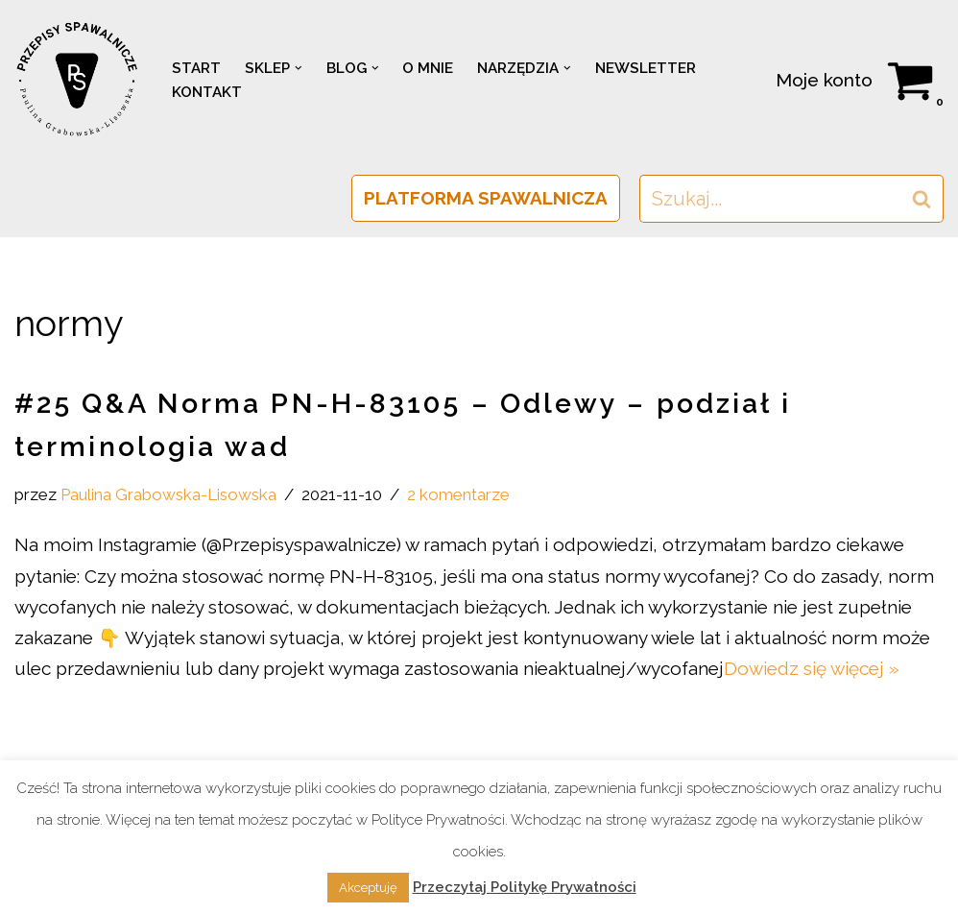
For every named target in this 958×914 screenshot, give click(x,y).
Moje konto (824, 79)
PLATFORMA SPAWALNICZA (486, 197)
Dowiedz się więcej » (811, 668)
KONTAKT (207, 92)
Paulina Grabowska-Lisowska (168, 494)
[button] (298, 68)
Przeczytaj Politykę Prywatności (524, 887)
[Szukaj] (769, 199)
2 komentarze (458, 494)
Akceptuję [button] (368, 887)
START (196, 68)
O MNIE (427, 68)
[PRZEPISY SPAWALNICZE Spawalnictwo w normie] (76, 79)
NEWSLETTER (645, 68)
